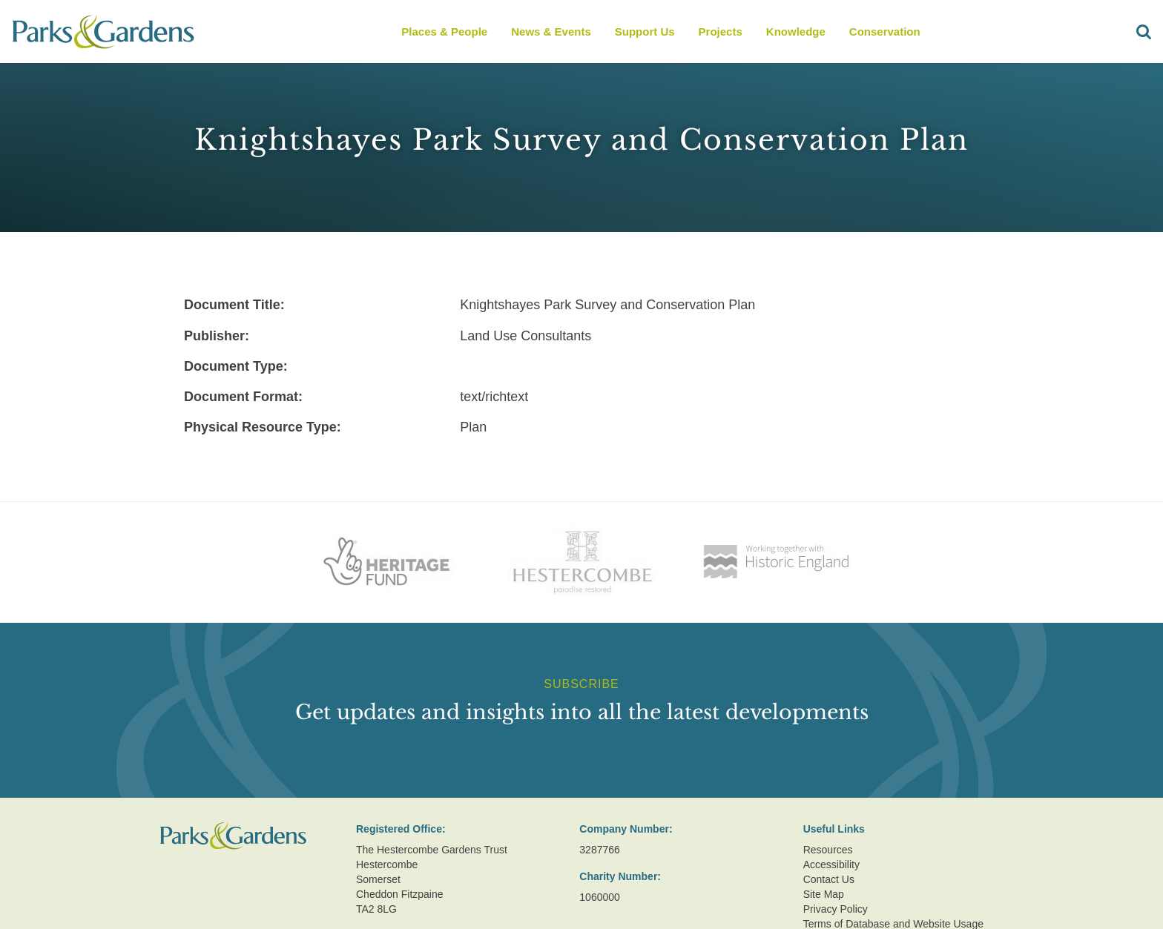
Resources (828, 850)
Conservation (884, 31)
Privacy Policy (835, 909)
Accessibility (831, 864)
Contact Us (828, 879)
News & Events (551, 31)
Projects (720, 31)
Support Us (645, 31)
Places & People (444, 31)
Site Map (823, 894)
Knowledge (796, 31)
